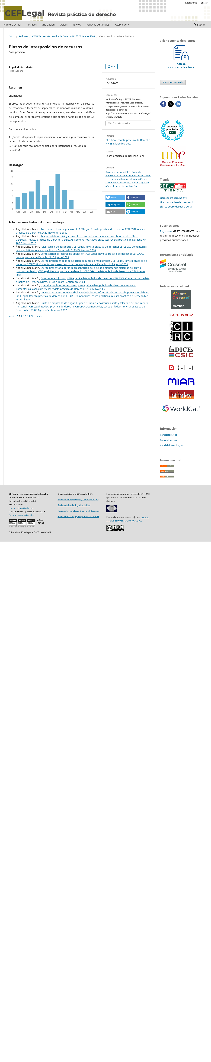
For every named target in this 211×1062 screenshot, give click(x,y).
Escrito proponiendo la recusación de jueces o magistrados (76, 260)
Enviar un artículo (172, 82)
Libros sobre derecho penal (176, 206)
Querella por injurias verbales (59, 285)
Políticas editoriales (98, 24)
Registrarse (191, 2)
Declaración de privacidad (21, 515)
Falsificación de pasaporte (56, 246)
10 (34, 316)
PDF (112, 66)
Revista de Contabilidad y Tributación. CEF (78, 499)
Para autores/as (168, 440)
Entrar (204, 2)
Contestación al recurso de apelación (63, 253)
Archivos (32, 24)
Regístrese (166, 231)
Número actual (12, 24)
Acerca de (121, 24)
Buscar (199, 24)
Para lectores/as (168, 434)
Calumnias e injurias (53, 278)
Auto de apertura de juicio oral (59, 229)
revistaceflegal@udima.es (21, 508)
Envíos (77, 24)
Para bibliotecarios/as (171, 445)
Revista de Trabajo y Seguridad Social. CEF (78, 516)
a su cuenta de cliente (181, 64)
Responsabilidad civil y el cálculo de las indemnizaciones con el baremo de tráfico (89, 236)
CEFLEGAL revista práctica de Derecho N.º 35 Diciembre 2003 (63, 36)
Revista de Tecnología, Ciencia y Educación (78, 510)
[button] (115, 197)
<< (10, 316)
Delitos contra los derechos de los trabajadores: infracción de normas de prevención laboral (95, 292)
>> (40, 316)
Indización (48, 24)
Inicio (11, 36)
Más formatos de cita (119, 123)
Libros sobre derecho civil (173, 197)
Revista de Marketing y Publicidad (74, 505)
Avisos (64, 24)
